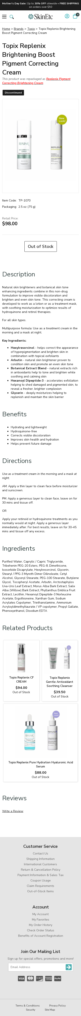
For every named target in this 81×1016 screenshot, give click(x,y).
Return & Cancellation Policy (40, 870)
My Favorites (40, 920)
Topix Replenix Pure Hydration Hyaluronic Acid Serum (40, 764)
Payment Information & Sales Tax (40, 875)
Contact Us (40, 853)
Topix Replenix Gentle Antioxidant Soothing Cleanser (59, 682)
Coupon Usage (40, 880)
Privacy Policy (57, 1005)
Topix (31, 29)
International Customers (40, 864)
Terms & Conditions (28, 1005)
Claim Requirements (40, 886)
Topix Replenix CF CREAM (21, 679)
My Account (40, 914)
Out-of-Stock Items (40, 891)
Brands (19, 29)
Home (6, 29)
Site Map (50, 1009)
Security (30, 1009)
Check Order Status (40, 930)
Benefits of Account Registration (40, 936)
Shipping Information (40, 859)
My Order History (40, 925)
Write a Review (12, 811)
